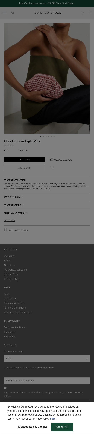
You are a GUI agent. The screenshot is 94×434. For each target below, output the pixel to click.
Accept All (62, 427)
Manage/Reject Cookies (33, 427)
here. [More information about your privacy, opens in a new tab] (53, 419)
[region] (47, 418)
